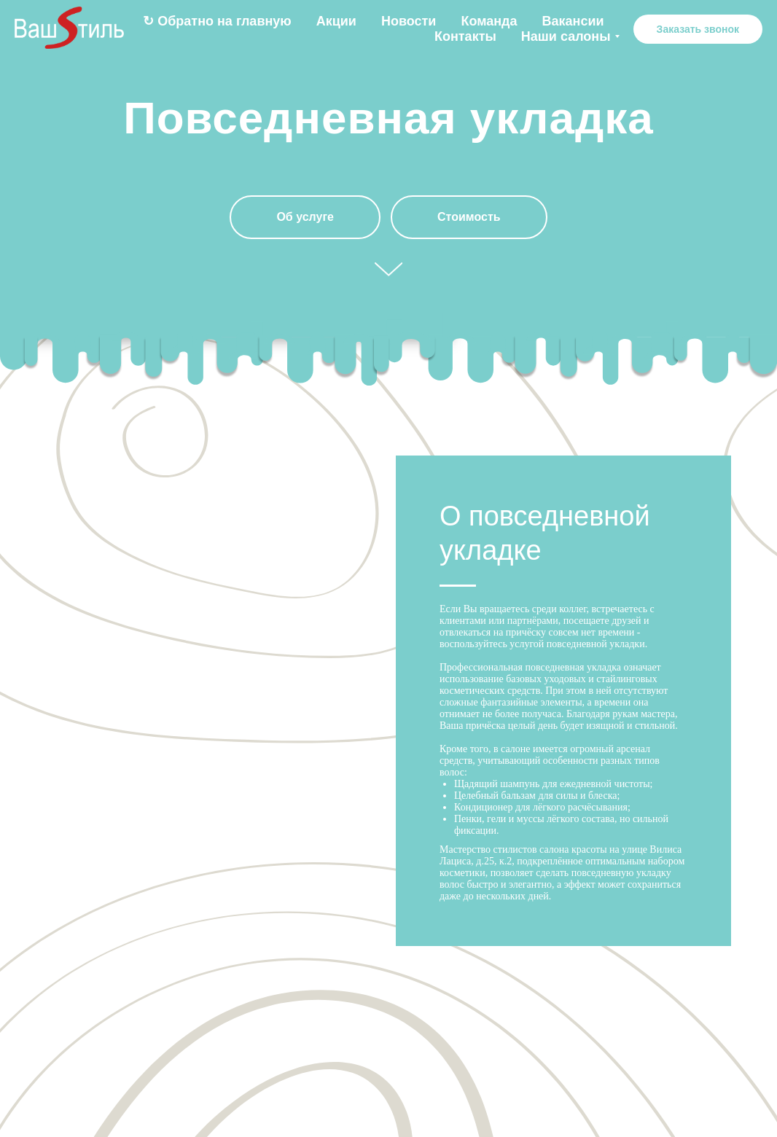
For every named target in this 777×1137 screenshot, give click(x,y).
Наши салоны (566, 36)
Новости (408, 21)
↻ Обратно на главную (217, 21)
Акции (336, 21)
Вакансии (573, 21)
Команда (489, 21)
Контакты (465, 36)
